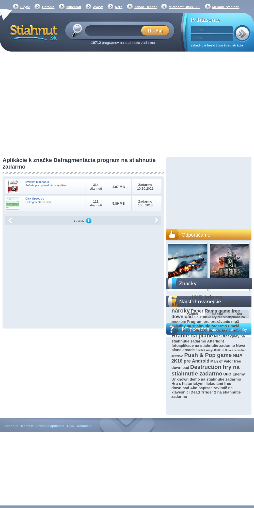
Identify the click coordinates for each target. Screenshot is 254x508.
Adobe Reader (145, 7)
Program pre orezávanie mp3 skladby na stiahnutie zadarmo (205, 323)
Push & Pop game (208, 355)
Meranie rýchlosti (226, 7)
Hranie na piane (192, 335)
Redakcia (84, 426)
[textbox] (114, 30)
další (156, 221)
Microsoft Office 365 (184, 7)
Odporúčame (196, 235)
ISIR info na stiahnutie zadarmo (197, 300)
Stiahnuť (11, 426)
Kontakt (27, 426)
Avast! (98, 7)
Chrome (48, 7)
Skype (25, 7)
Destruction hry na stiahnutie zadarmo (205, 370)
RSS (70, 426)
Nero (119, 7)
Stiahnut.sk (32, 32)
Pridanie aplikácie (50, 426)
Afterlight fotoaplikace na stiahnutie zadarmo (203, 343)
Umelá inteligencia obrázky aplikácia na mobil (206, 328)
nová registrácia (230, 45)
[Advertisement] (47, 104)
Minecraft (73, 7)
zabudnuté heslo (203, 45)
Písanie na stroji (181, 298)
